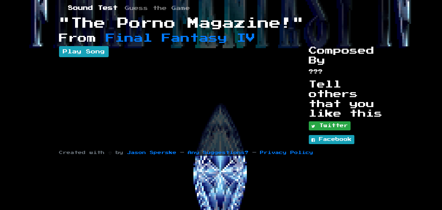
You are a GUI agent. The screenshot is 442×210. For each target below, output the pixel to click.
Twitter (329, 126)
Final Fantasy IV (180, 38)
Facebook (331, 139)
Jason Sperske (151, 153)
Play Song (84, 51)
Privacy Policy (286, 153)
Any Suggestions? (218, 153)
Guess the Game (157, 8)
